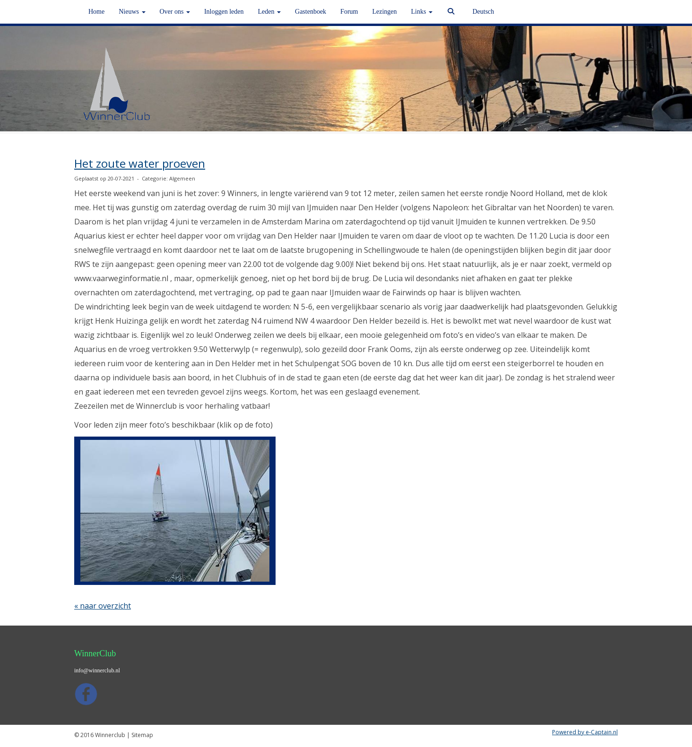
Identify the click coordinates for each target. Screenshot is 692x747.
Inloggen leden (224, 11)
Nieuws (132, 11)
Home (96, 11)
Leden (269, 11)
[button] (175, 511)
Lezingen (384, 11)
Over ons (175, 11)
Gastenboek (310, 11)
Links (421, 11)
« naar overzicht (102, 606)
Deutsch (483, 11)
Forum (349, 11)
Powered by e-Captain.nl (585, 732)
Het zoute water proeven (139, 163)
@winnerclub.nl (97, 670)
